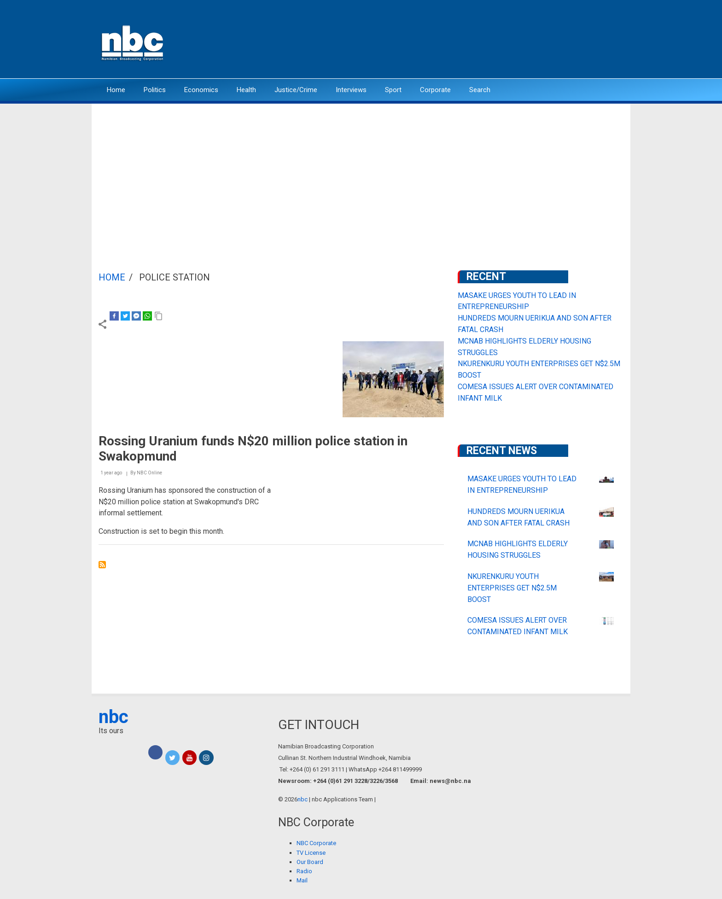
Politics (155, 90)
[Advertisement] (361, 172)
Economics (201, 90)
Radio (304, 871)
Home (116, 90)
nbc (113, 717)
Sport (393, 90)
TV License (311, 852)
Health (246, 90)
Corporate (435, 90)
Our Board (310, 861)
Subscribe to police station (102, 564)
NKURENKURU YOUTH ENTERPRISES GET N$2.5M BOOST (512, 588)
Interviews (351, 90)
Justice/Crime (295, 90)
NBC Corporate (316, 843)
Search (479, 90)
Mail (302, 880)
